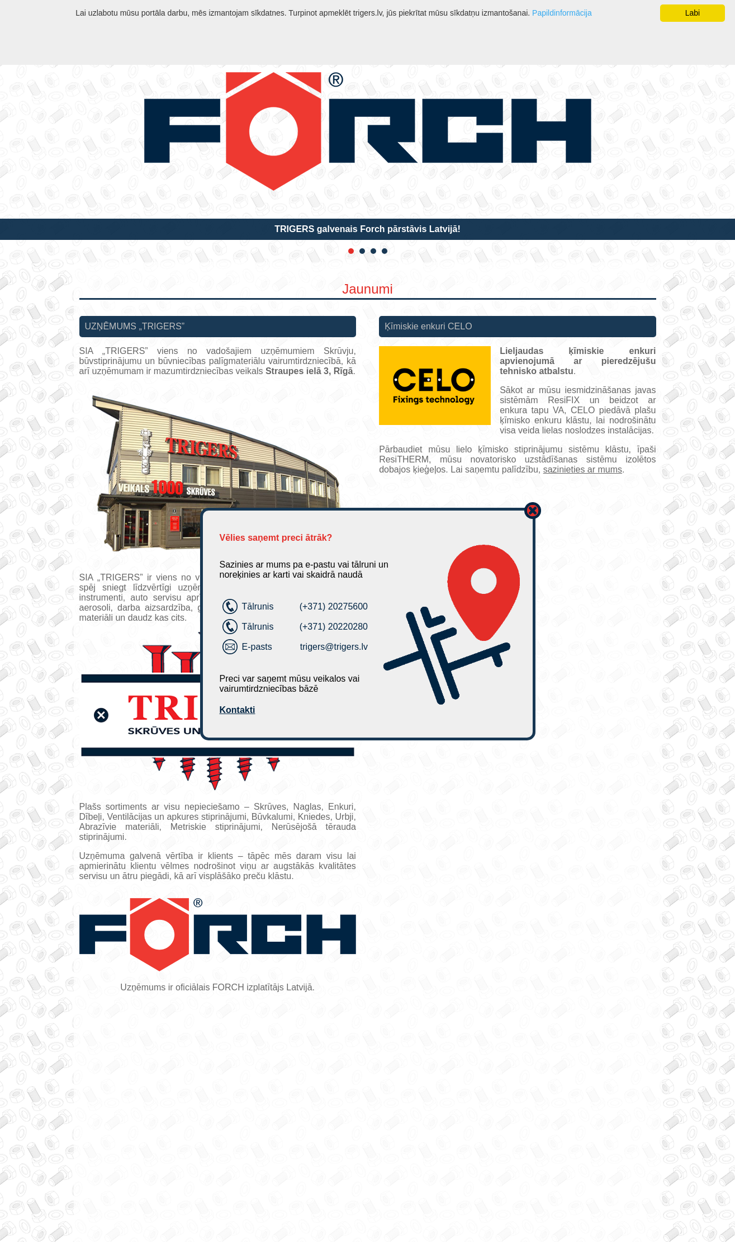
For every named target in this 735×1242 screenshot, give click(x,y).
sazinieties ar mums (582, 469)
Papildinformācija (562, 12)
